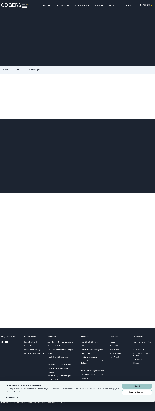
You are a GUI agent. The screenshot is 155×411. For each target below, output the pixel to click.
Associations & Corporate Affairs (60, 342)
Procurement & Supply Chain (92, 374)
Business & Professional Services (60, 346)
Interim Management (32, 346)
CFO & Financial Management (92, 350)
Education (51, 353)
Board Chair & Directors (90, 342)
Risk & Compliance (88, 382)
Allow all (137, 395)
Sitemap (136, 363)
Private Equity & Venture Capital (59, 364)
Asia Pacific (114, 350)
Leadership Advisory (32, 350)
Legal (83, 367)
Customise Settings (137, 402)
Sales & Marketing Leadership (92, 371)
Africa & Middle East (117, 346)
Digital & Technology (89, 357)
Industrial (51, 372)
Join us (135, 346)
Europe (112, 342)
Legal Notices (138, 359)
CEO (83, 346)
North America (115, 353)
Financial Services (54, 361)
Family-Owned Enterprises (57, 357)
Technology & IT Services (57, 387)
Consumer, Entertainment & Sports (60, 350)
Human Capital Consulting (34, 353)
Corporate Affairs (87, 353)
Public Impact (52, 379)
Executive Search (30, 342)
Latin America (115, 357)
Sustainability (52, 383)
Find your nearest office (142, 342)
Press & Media (138, 350)
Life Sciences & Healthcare (57, 368)
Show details (10, 407)
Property (84, 378)
